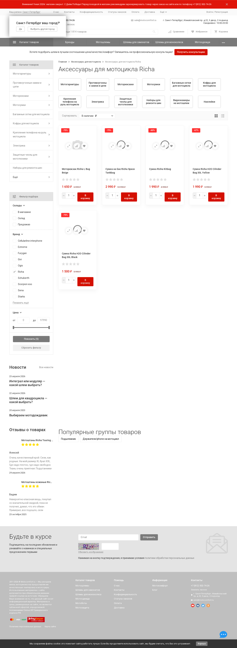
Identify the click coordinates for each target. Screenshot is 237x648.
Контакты (69, 12)
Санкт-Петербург (31, 12)
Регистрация (221, 12)
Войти (209, 12)
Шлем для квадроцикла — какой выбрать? (28, 400)
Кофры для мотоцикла (26, 123)
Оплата (135, 12)
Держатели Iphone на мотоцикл (101, 439)
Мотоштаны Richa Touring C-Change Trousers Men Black (52, 440)
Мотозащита (82, 607)
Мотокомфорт (160, 585)
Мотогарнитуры (22, 73)
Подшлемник (68, 439)
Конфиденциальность (91, 12)
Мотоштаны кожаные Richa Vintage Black (45, 482)
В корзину (85, 197)
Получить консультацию (191, 52)
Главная (62, 61)
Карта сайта (50, 626)
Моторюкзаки (21, 95)
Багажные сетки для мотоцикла (31, 114)
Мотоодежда (202, 42)
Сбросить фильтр (31, 347)
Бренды (69, 42)
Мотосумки (19, 105)
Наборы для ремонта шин (27, 167)
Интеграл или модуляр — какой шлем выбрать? (27, 383)
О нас (56, 12)
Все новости (46, 367)
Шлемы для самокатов (136, 42)
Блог (154, 590)
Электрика (19, 145)
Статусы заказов (117, 12)
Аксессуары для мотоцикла (86, 61)
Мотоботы (81, 603)
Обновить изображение (90, 552)
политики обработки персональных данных (169, 558)
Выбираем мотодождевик (28, 415)
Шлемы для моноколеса (169, 42)
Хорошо (202, 643)
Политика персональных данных (25, 626)
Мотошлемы (103, 42)
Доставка (149, 12)
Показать (29, 339)
